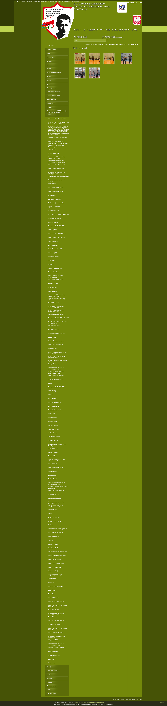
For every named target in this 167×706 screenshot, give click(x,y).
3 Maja (50, 383)
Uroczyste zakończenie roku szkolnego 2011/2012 (56, 372)
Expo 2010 (51, 594)
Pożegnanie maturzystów (55, 506)
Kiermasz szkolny (53, 425)
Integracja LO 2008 (53, 640)
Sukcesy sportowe (124, 29)
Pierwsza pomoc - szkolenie (56, 647)
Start (77, 29)
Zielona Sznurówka (53, 272)
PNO (122, 7)
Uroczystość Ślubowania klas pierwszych (56, 636)
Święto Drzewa (52, 471)
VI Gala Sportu (52, 433)
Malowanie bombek (53, 429)
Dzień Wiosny (52, 391)
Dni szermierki (52, 398)
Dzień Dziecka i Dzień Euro (56, 375)
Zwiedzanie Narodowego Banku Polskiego (57, 445)
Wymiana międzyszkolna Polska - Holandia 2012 (57, 353)
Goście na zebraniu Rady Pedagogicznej (55, 276)
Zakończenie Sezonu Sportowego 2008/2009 (57, 629)
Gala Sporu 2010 (53, 548)
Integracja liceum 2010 (54, 559)
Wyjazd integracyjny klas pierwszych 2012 (58, 360)
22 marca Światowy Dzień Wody (57, 138)
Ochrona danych (51, 49)
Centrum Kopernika (53, 440)
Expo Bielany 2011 (53, 536)
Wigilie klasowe (52, 417)
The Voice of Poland (54, 437)
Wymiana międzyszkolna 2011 (57, 460)
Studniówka (51, 414)
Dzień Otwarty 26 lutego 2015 (56, 168)
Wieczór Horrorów (53, 256)
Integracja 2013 (52, 291)
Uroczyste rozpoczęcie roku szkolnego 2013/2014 (56, 307)
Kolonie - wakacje (53, 571)
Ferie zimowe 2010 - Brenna (56, 601)
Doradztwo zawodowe (53, 670)
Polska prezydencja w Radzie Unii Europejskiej (58, 487)
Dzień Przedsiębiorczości (55, 586)
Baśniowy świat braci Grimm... (56, 333)
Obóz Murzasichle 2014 (55, 249)
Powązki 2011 (52, 456)
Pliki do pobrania (51, 693)
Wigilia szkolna (52, 421)
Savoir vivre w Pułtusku (54, 218)
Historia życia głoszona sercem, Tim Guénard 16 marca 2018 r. (58, 123)
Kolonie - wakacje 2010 (54, 567)
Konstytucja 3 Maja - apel (55, 314)
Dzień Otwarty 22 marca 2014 (56, 237)
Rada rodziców (51, 103)
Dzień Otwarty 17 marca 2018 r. (57, 118)
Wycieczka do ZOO (53, 609)
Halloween (51, 264)
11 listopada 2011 (53, 448)
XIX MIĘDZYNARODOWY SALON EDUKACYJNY (58, 322)
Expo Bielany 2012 (53, 406)
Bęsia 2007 (51, 659)
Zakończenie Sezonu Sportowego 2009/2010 (57, 606)
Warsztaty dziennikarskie (54, 72)
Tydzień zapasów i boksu (55, 379)
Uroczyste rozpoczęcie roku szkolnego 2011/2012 (56, 502)
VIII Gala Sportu (52, 253)
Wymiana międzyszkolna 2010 (57, 555)
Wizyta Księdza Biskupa (55, 575)
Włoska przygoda (53, 222)
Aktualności (50, 57)
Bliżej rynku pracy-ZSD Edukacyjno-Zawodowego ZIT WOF (57, 111)
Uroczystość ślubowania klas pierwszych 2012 (56, 357)
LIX (48, 65)
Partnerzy (49, 682)
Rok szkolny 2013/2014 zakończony (58, 214)
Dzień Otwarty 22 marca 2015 (56, 164)
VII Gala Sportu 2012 (54, 329)
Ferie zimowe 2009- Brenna (56, 621)
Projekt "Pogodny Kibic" (53, 95)
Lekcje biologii (52, 475)
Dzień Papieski (52, 463)
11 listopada (51, 260)
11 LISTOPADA (52, 337)
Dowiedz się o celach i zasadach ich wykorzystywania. (89, 702)
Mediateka (51, 525)
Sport (48, 84)
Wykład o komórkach (54, 207)
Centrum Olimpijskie (54, 624)
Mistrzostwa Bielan (53, 241)
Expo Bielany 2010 (53, 598)
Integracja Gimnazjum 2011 (56, 490)
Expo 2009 (51, 617)
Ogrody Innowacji (53, 452)
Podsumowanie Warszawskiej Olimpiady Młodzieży (56, 483)
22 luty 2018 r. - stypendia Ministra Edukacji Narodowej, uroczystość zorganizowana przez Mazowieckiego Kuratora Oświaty (58, 127)
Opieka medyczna (52, 686)
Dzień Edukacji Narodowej (55, 187)
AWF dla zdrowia (53, 283)
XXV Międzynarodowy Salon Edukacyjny (56, 146)
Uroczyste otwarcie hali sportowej (57, 529)
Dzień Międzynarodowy (54, 402)
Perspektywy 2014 (53, 210)
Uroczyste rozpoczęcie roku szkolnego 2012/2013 (56, 368)
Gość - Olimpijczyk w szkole (56, 341)
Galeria (49, 115)
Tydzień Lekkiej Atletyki (54, 410)
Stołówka (49, 690)
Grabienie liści (52, 184)
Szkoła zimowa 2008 (54, 655)
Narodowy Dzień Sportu (55, 268)
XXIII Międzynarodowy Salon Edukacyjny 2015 (56, 173)
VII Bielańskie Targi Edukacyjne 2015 (58, 176)
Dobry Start (50, 46)
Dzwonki (49, 674)
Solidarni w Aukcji (53, 544)
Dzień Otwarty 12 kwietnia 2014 (57, 233)
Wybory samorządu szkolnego (56, 299)
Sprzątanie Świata (53, 302)
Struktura (91, 29)
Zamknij (161, 702)
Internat (49, 69)
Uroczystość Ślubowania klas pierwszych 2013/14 (56, 295)
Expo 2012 (51, 394)
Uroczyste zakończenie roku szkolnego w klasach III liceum (56, 161)
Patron (105, 29)
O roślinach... (52, 195)
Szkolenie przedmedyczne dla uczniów (56, 180)
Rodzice (49, 107)
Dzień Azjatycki (52, 230)
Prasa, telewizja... (52, 99)
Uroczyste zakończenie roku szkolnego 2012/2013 (56, 311)
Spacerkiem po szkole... (55, 498)
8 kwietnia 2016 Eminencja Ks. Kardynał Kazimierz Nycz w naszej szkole (58, 142)
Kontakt (49, 80)
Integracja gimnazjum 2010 (56, 563)
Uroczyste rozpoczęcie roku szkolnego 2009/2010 (56, 613)
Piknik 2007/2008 (53, 651)
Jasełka (50, 540)
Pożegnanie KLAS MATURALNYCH (58, 318)
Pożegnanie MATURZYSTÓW (56, 226)
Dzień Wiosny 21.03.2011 (55, 532)
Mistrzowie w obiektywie (54, 92)
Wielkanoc (51, 582)
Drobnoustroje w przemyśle (56, 203)
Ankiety (49, 667)
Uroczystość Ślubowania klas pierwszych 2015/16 (56, 157)
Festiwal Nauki (52, 287)
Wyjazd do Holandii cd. (54, 521)
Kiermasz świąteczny (54, 325)
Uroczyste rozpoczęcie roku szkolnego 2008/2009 (56, 644)
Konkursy (49, 678)
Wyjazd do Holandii (53, 517)
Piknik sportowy (52, 509)
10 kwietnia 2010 (53, 578)
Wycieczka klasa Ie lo (54, 134)
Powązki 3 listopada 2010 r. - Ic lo (57, 552)
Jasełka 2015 (52, 149)
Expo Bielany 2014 (53, 245)
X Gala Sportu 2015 (53, 153)
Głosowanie (51, 663)
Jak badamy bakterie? (54, 199)
